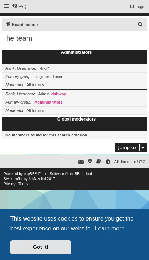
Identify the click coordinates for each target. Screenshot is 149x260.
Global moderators (76, 119)
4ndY (45, 68)
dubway (58, 94)
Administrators (76, 52)
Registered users (49, 76)
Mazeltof (39, 179)
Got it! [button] (40, 247)
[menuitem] (19, 6)
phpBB (29, 174)
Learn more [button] (109, 228)
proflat (18, 179)
